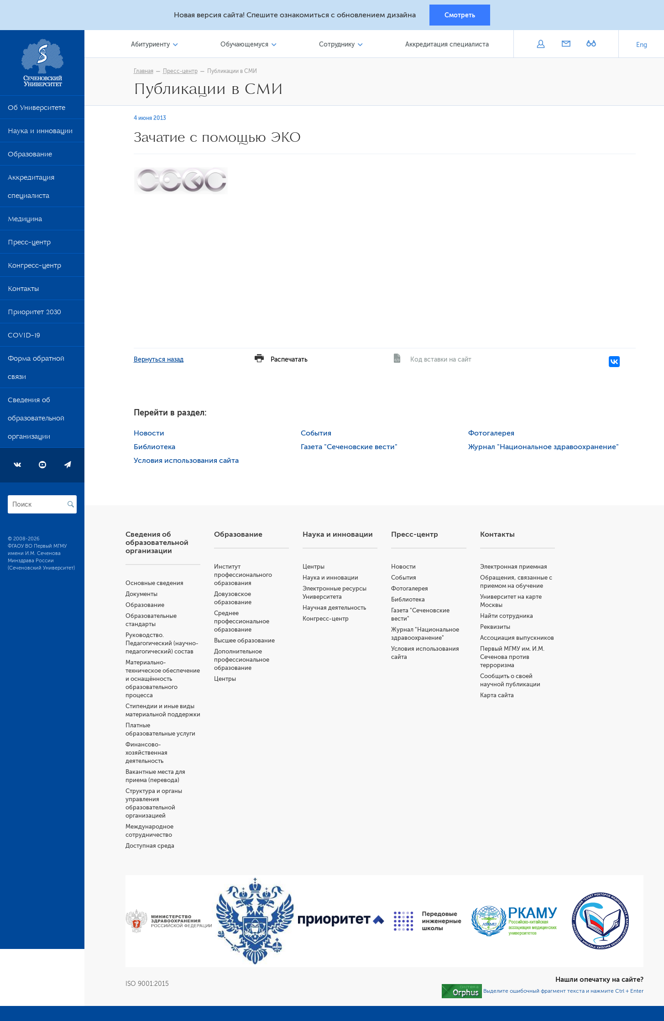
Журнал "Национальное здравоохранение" (543, 447)
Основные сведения (154, 583)
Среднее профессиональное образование (241, 621)
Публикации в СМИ (232, 71)
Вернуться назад (158, 360)
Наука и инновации (40, 133)
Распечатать (289, 360)
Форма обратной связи (36, 369)
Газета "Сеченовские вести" (349, 447)
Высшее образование (244, 640)
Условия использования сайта (186, 461)
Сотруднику (337, 44)
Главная (143, 71)
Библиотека (154, 447)
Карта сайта (497, 695)
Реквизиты (495, 627)
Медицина (25, 221)
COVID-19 (24, 337)
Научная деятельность (334, 608)
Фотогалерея (491, 434)
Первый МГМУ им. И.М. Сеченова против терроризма (512, 657)
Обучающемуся (244, 44)
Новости (149, 434)
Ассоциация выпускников (517, 638)
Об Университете (36, 110)
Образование (30, 156)
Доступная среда (149, 846)
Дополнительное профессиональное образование (241, 660)
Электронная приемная (513, 567)
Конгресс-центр (34, 267)
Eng (641, 45)
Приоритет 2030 (34, 314)
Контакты (23, 291)
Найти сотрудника (506, 616)
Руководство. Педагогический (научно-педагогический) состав (162, 643)
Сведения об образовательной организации (36, 420)
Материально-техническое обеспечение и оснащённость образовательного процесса (162, 679)
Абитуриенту (150, 44)
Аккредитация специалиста (31, 188)
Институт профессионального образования (243, 575)
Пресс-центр (29, 244)
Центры (225, 679)
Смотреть (459, 15)
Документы (141, 594)
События (316, 434)
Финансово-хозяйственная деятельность (146, 753)
